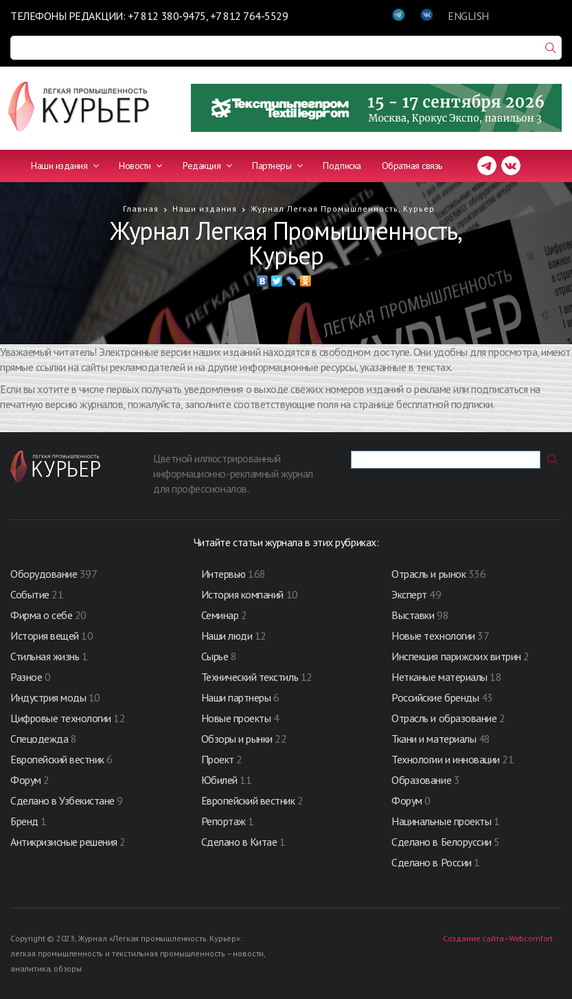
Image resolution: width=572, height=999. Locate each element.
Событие (29, 594)
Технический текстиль (249, 677)
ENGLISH (468, 16)
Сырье (215, 656)
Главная (141, 208)
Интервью (223, 574)
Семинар (220, 615)
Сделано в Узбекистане (63, 800)
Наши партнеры (236, 697)
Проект (219, 759)
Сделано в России (431, 862)
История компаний (242, 594)
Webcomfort (531, 938)
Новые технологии (432, 635)
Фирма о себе (41, 615)
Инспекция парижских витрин (456, 656)
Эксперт (409, 594)
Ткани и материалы (434, 738)
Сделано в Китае (239, 842)
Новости (140, 165)
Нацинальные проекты (442, 821)
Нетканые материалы (439, 677)
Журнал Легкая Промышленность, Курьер (343, 208)
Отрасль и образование (443, 718)
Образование (422, 780)
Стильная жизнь (46, 656)
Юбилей (219, 780)
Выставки (412, 615)
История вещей (44, 635)
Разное (26, 677)
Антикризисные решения (63, 842)
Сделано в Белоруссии (441, 842)
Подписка (342, 165)
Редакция (207, 165)
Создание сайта (473, 938)
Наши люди (227, 635)
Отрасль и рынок (429, 574)
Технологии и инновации (446, 759)
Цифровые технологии (61, 718)
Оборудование (43, 574)
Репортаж (223, 821)
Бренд (24, 821)
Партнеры (277, 165)
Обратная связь (412, 165)
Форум (25, 780)
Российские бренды (435, 697)
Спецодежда (39, 738)
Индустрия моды (48, 697)
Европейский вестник (58, 759)
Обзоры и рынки (238, 738)
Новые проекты (237, 718)
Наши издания (64, 165)
